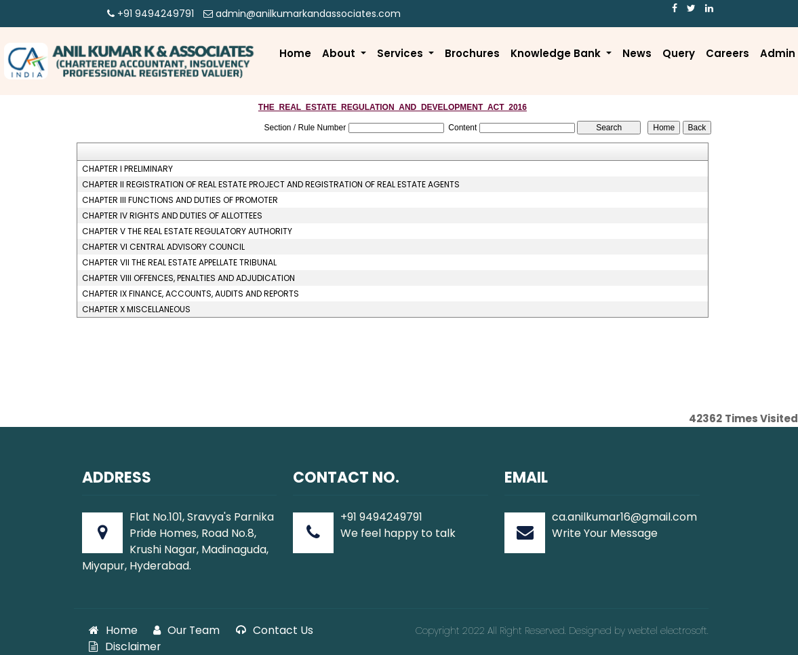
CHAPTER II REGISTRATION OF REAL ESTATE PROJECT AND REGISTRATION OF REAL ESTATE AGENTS (271, 184)
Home (295, 53)
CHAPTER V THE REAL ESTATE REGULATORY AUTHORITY (187, 231)
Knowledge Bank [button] (557, 53)
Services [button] (401, 53)
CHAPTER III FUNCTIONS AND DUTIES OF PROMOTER (180, 200)
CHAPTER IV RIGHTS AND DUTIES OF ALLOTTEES (172, 215)
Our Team (186, 630)
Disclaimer (125, 646)
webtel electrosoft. (668, 630)
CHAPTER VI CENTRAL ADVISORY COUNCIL (163, 247)
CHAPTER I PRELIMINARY (127, 169)
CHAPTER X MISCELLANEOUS (136, 309)
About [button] (340, 53)
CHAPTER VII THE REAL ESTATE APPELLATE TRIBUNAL (179, 262)
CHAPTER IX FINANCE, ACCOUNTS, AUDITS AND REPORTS (190, 293)
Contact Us (274, 630)
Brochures (472, 53)
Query (678, 53)
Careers (727, 53)
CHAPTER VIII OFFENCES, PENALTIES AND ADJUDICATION (188, 278)
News (637, 53)
